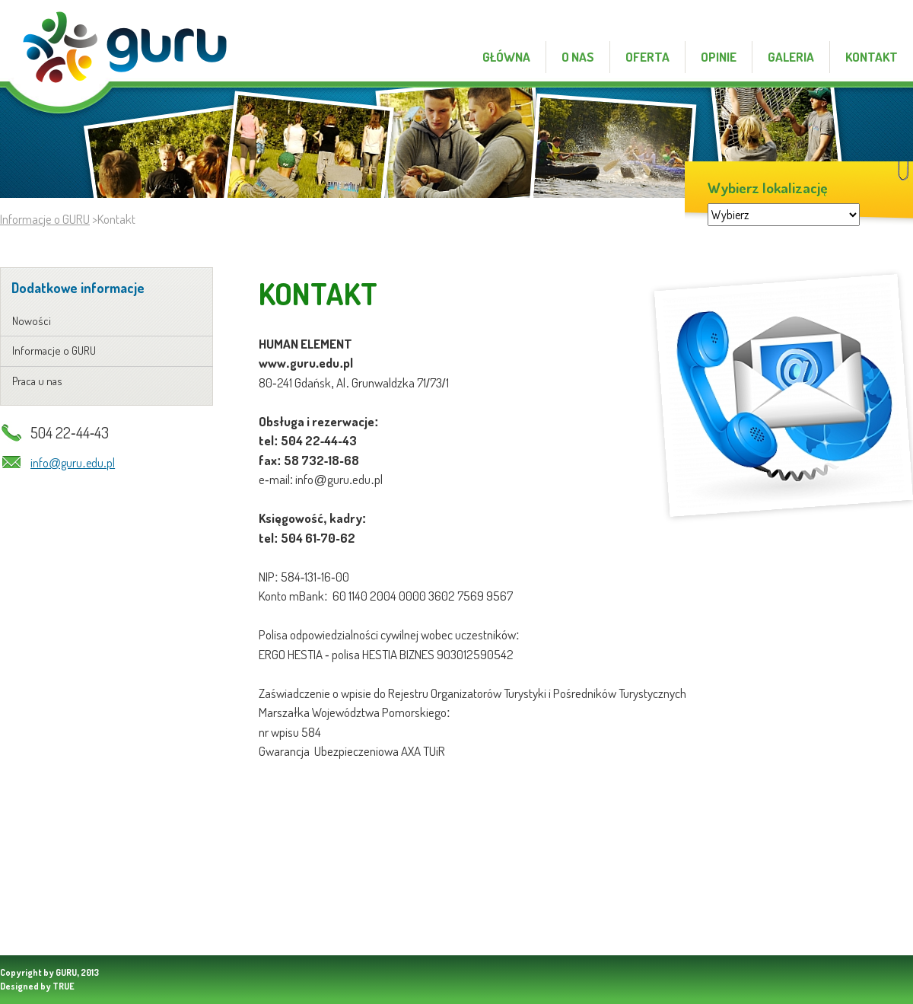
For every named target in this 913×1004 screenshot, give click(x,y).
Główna (506, 57)
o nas (577, 57)
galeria (791, 57)
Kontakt (871, 57)
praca (838, 21)
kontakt (886, 21)
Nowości (31, 321)
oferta (647, 57)
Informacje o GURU (45, 219)
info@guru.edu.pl (72, 462)
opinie (718, 57)
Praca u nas (37, 381)
